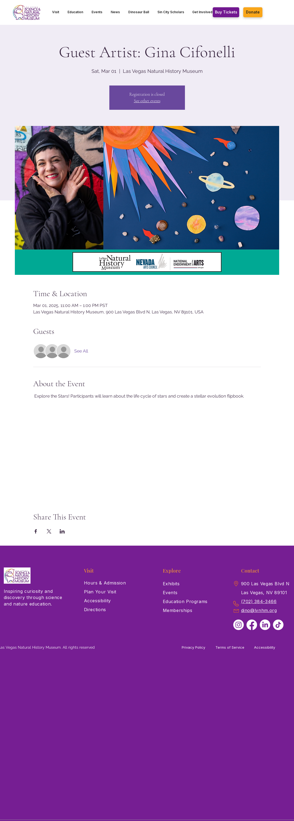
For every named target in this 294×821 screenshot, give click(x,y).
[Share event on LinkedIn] (62, 531)
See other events (147, 101)
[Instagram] (238, 625)
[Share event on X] (49, 531)
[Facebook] (251, 625)
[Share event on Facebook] (35, 531)
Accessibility (264, 647)
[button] (55, 12)
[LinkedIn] (265, 625)
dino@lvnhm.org (259, 610)
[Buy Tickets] (226, 12)
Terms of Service (229, 647)
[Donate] (252, 12)
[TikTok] (278, 625)
